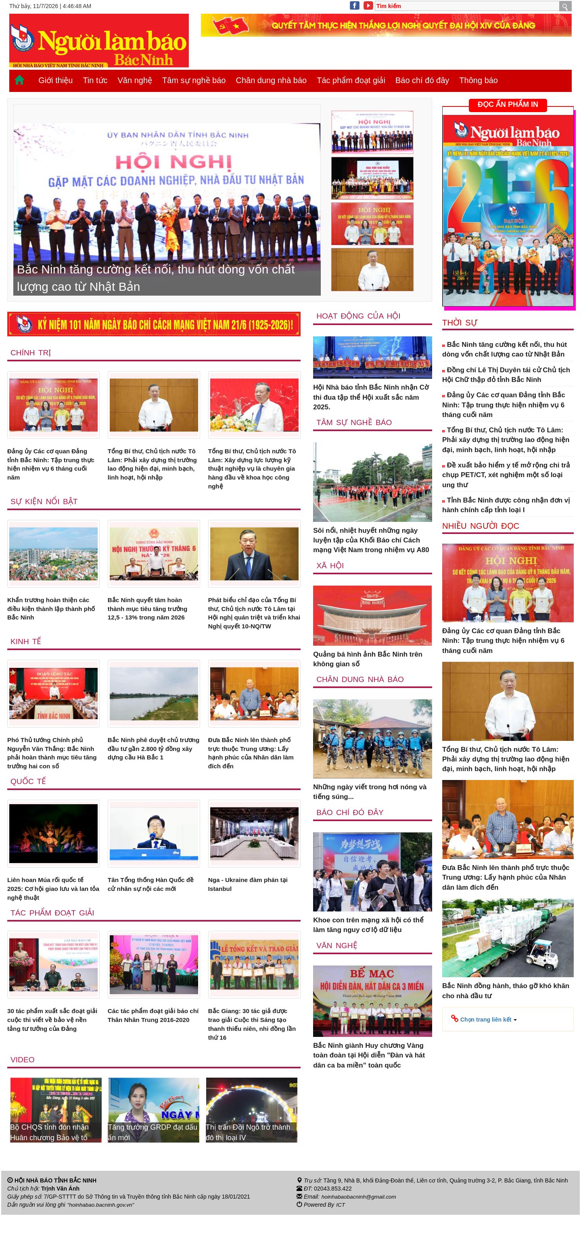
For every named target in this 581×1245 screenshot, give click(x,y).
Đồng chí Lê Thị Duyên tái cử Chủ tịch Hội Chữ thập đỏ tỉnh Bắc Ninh (506, 375)
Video (22, 1089)
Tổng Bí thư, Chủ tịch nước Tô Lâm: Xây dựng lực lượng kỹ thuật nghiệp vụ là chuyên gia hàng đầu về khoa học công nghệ (253, 471)
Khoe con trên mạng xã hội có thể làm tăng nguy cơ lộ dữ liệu (368, 925)
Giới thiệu (55, 80)
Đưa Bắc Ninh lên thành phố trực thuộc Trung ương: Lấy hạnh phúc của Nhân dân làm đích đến (254, 774)
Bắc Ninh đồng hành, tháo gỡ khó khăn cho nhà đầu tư (505, 990)
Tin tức (95, 80)
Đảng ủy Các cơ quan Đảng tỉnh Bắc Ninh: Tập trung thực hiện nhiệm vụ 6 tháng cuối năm (52, 466)
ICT (340, 1235)
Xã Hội (330, 565)
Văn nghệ (135, 80)
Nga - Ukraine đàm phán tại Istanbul (252, 908)
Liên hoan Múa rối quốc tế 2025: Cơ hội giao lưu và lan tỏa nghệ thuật (52, 913)
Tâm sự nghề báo (194, 80)
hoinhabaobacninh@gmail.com (360, 1227)
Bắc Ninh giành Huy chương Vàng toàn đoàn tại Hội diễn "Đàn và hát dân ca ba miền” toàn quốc (369, 1056)
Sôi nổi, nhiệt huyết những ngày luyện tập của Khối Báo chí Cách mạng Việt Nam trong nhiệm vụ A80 (371, 541)
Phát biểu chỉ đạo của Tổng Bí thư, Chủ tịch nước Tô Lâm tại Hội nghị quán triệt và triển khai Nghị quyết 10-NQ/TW (253, 625)
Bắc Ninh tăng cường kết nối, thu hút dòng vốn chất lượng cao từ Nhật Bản (504, 349)
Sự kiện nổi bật (44, 506)
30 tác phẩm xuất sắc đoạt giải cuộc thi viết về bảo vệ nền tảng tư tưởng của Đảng (53, 1047)
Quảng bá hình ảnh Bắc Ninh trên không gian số (367, 659)
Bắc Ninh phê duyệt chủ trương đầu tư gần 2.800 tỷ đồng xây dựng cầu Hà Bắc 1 (152, 774)
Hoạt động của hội (359, 315)
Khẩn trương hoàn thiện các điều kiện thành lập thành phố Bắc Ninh (52, 615)
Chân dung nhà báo (271, 80)
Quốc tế (28, 804)
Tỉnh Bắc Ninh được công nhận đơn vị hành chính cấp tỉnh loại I (506, 505)
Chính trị (31, 352)
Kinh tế (26, 660)
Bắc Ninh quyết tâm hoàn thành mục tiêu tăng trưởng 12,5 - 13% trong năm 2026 (152, 615)
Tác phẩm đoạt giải (351, 80)
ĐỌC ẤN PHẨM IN (508, 104)
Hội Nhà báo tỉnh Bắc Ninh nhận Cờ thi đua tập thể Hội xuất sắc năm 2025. (370, 397)
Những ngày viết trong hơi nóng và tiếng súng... (369, 792)
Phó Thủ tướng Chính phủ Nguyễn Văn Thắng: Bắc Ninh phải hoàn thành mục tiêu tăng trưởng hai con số (51, 774)
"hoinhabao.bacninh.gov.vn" (102, 1235)
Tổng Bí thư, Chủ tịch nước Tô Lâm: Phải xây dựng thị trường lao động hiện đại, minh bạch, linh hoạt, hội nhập (152, 471)
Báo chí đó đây (422, 80)
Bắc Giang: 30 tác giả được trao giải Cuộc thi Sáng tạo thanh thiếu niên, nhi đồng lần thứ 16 (252, 1052)
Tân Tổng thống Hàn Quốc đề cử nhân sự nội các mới (151, 908)
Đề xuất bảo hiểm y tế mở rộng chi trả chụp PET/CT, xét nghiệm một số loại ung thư (506, 475)
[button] (484, 1019)
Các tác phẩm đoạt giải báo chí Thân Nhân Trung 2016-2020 (152, 1047)
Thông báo (478, 80)
